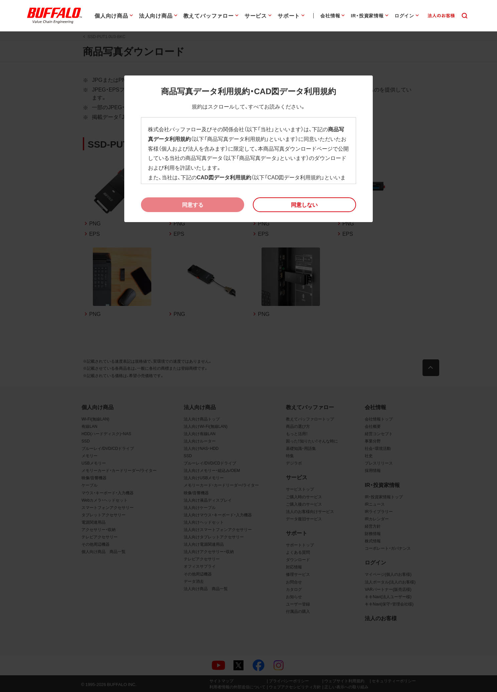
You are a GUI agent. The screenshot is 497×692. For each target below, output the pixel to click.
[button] (304, 204)
